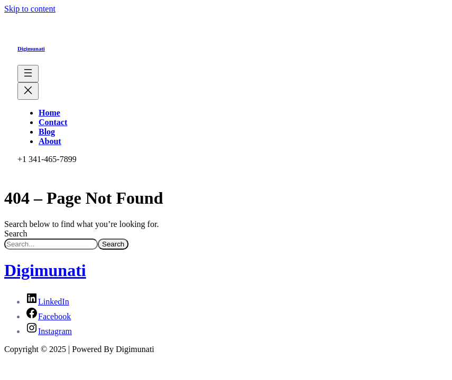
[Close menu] (28, 91)
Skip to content (30, 8)
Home (49, 112)
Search (15, 233)
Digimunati (31, 48)
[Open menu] (28, 73)
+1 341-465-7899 (47, 159)
